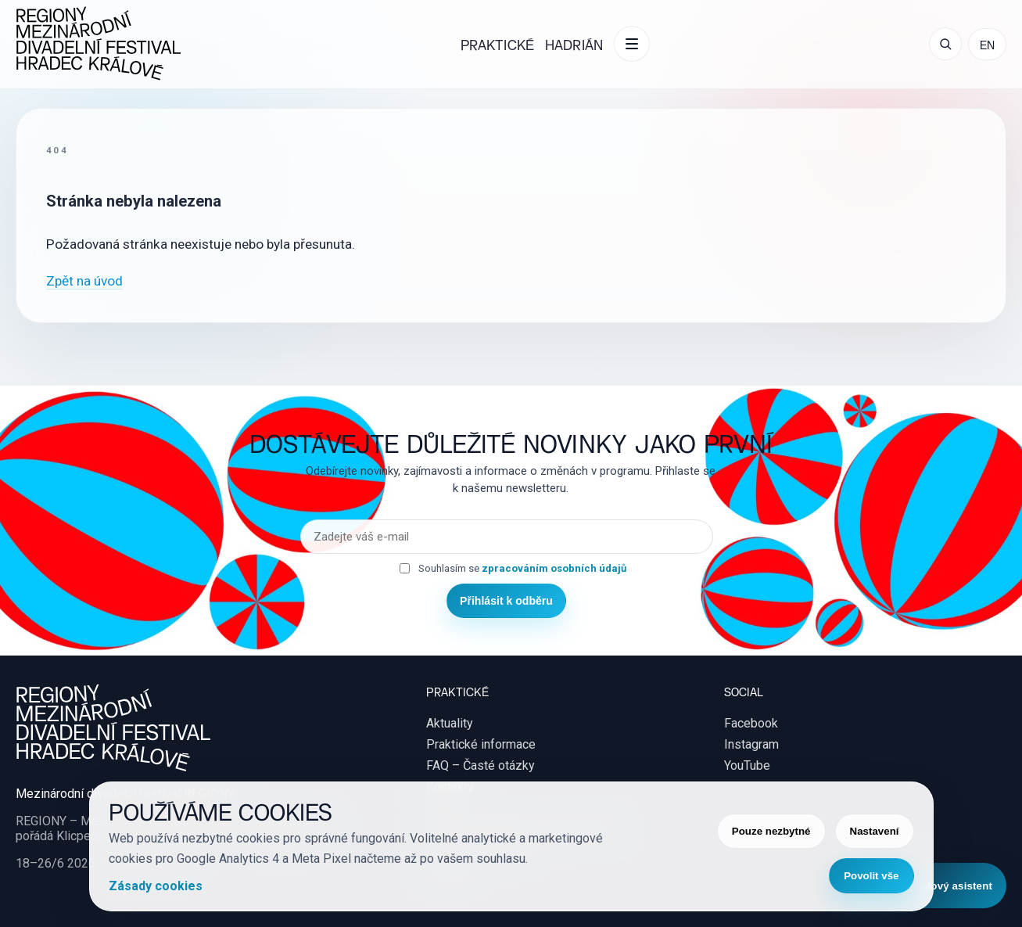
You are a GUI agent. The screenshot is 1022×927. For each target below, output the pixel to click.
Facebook (751, 723)
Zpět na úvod (84, 281)
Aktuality (449, 723)
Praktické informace (481, 744)
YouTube (747, 765)
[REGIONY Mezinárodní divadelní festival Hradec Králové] (98, 44)
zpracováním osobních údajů (554, 568)
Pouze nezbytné (771, 831)
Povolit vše (871, 876)
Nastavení (874, 831)
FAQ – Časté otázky (480, 765)
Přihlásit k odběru (506, 601)
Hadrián (574, 44)
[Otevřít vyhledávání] (945, 43)
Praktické (497, 44)
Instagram (751, 744)
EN (987, 44)
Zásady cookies (156, 885)
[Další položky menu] (632, 44)
